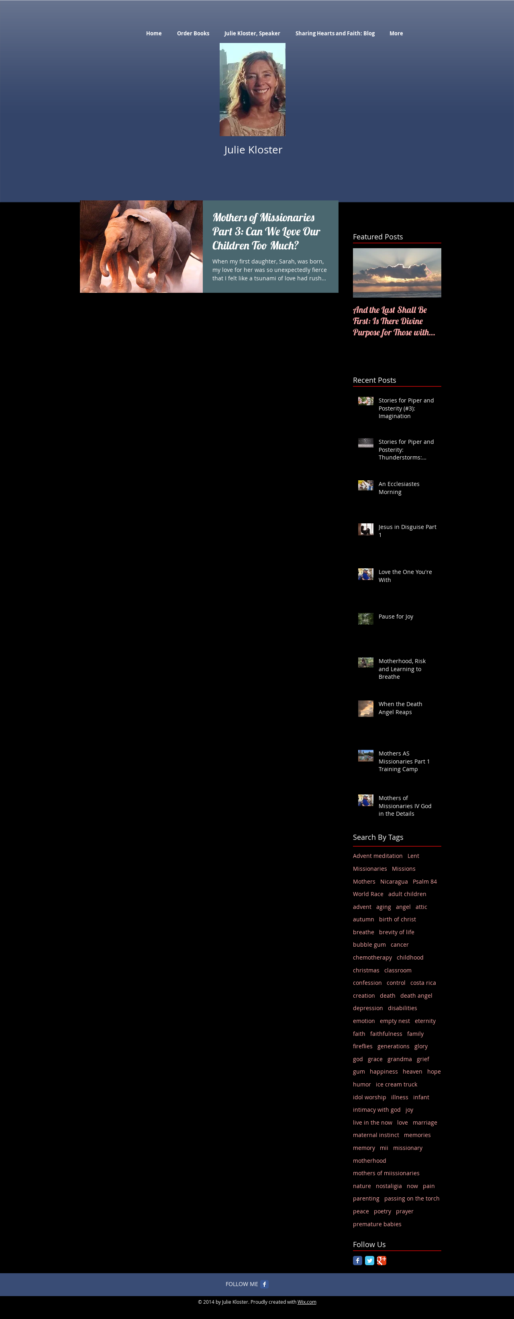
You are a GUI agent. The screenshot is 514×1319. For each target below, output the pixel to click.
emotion (364, 1021)
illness (399, 1097)
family (415, 1033)
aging (383, 907)
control (396, 982)
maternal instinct (376, 1135)
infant (421, 1097)
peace (361, 1211)
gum (359, 1071)
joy (409, 1109)
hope (434, 1071)
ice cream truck (396, 1084)
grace (375, 1059)
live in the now (372, 1122)
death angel (416, 995)
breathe (363, 932)
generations (393, 1046)
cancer (400, 944)
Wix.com (307, 1302)
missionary (407, 1148)
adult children (407, 894)
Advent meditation (378, 856)
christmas (366, 970)
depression (368, 1008)
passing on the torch (412, 1198)
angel (403, 907)
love (402, 1122)
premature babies (377, 1224)
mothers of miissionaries (386, 1173)
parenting (366, 1198)
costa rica (423, 982)
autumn (363, 919)
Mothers (364, 881)
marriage (425, 1122)
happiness (384, 1071)
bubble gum (369, 944)
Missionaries (370, 868)
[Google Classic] (381, 1260)
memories (417, 1135)
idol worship (369, 1097)
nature (362, 1186)
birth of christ (397, 919)
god (358, 1059)
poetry (382, 1211)
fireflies (363, 1046)
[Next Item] (428, 273)
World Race (368, 894)
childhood (410, 957)
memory (364, 1148)
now (412, 1186)
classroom (398, 970)
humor (362, 1084)
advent (362, 907)
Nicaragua (394, 881)
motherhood (369, 1160)
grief (423, 1059)
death (388, 995)
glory (421, 1046)
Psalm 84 (425, 881)
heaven (412, 1071)
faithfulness (386, 1033)
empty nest (395, 1021)
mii (384, 1148)
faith (359, 1033)
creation (364, 995)
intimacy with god (377, 1109)
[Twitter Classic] (369, 1260)
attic (421, 907)
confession (367, 982)
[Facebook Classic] (357, 1260)
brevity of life (396, 932)
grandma (400, 1059)
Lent (413, 856)
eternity (425, 1021)
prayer (405, 1211)
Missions (404, 868)
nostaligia (389, 1186)
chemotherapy (372, 957)
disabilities (402, 1008)
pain (429, 1186)
